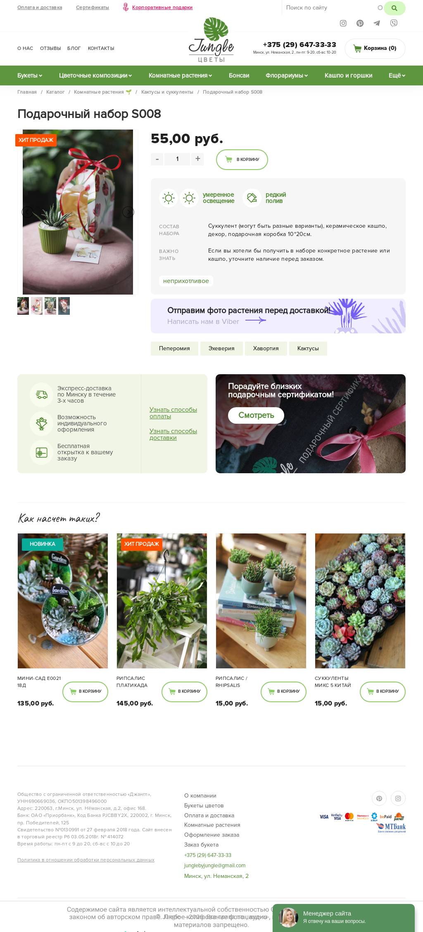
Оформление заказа (211, 834)
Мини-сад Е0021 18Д (39, 682)
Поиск (395, 8)
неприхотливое (186, 281)
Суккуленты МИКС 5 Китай (333, 682)
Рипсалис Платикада (132, 682)
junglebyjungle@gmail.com (215, 865)
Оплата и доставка (39, 8)
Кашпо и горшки (348, 75)
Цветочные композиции (93, 75)
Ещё (395, 75)
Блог (74, 48)
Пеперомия (174, 348)
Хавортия (266, 348)
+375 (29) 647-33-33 (299, 44)
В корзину (248, 159)
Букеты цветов (204, 805)
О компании (200, 795)
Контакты (101, 48)
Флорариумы (284, 75)
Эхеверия (222, 348)
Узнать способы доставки (173, 434)
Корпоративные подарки (162, 8)
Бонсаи (239, 75)
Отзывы (50, 48)
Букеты (27, 75)
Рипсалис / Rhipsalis (231, 682)
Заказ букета (201, 844)
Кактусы (308, 348)
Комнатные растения (178, 75)
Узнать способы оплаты (173, 413)
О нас (25, 48)
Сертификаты (92, 8)
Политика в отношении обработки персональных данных (85, 860)
